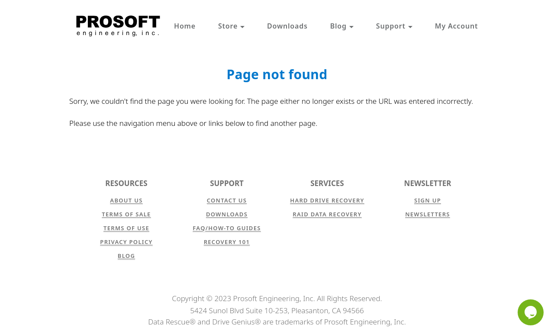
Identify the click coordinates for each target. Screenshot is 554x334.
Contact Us (227, 200)
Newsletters (427, 214)
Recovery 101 (227, 242)
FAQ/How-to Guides (227, 228)
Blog (342, 26)
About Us (126, 200)
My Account (456, 26)
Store (231, 26)
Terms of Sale (126, 214)
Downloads (287, 26)
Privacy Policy (126, 242)
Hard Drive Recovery (327, 200)
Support (394, 26)
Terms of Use (126, 228)
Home (185, 26)
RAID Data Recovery (327, 214)
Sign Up (427, 200)
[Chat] (531, 312)
